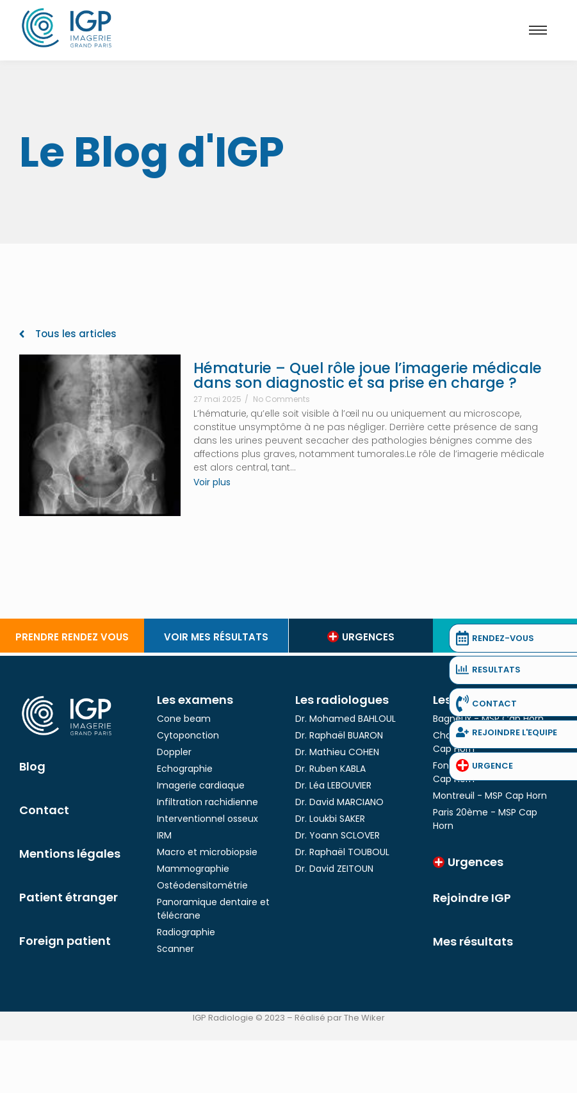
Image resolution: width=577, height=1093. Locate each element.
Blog (32, 766)
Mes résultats (473, 941)
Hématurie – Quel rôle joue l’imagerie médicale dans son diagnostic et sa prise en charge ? (367, 375)
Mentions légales (69, 854)
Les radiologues (342, 700)
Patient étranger (68, 897)
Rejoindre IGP (472, 898)
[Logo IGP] (67, 27)
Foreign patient (65, 941)
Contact (44, 810)
